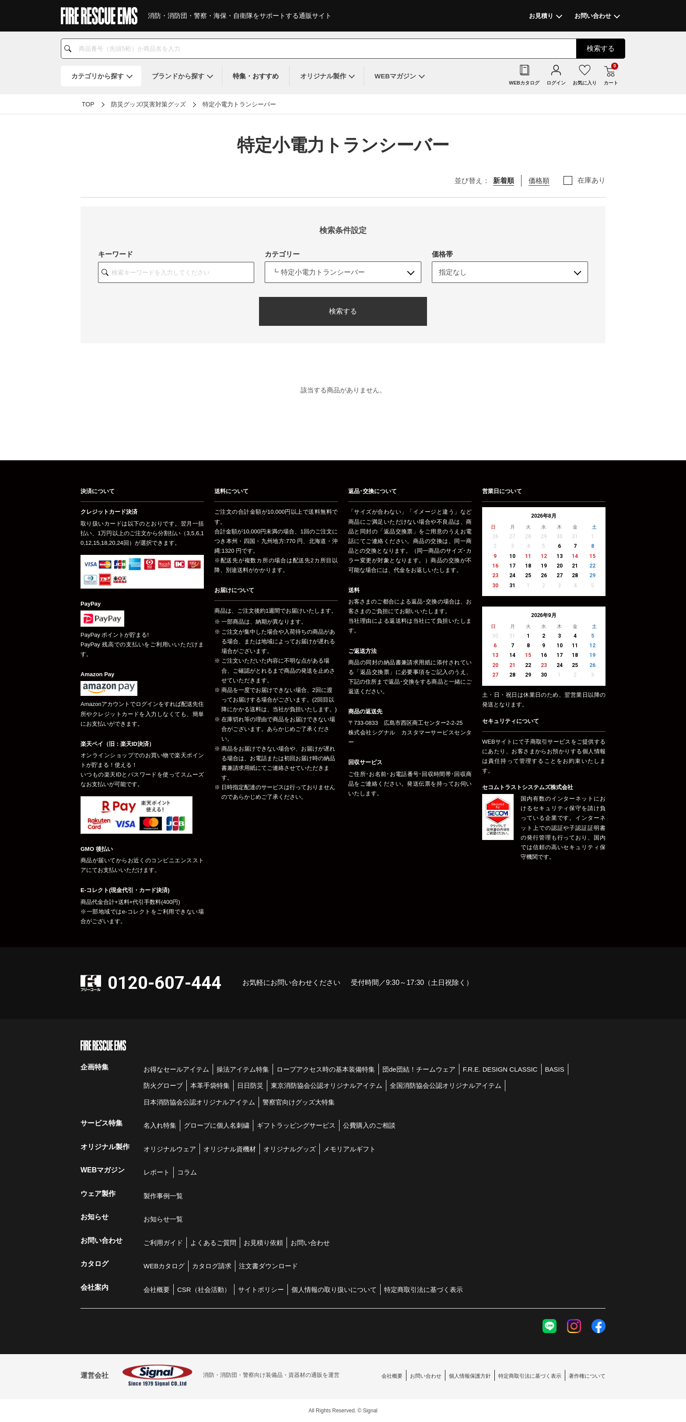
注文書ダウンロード (268, 1266)
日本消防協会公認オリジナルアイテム (199, 1102)
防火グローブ (163, 1085)
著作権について (587, 1376)
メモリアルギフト (349, 1149)
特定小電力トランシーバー (239, 104)
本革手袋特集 (210, 1085)
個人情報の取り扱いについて (334, 1289)
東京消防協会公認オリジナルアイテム (326, 1085)
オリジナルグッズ (289, 1149)
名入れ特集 (160, 1125)
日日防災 (250, 1085)
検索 (601, 48)
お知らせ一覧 (163, 1219)
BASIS (554, 1069)
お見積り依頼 (263, 1242)
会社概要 (157, 1289)
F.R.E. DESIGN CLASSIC (500, 1069)
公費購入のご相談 (369, 1125)
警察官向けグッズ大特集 (298, 1102)
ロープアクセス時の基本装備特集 (325, 1069)
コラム (187, 1172)
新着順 (503, 180)
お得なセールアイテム (176, 1069)
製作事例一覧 (163, 1196)
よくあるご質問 (213, 1242)
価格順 (539, 180)
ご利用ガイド (163, 1242)
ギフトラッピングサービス (296, 1125)
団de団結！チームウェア (418, 1069)
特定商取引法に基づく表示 (423, 1289)
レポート (157, 1172)
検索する (343, 311)
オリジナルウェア (170, 1149)
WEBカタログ (164, 1266)
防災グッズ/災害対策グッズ (148, 104)
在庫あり (592, 180)
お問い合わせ (310, 1242)
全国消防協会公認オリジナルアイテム (445, 1085)
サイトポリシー (261, 1289)
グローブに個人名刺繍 (216, 1125)
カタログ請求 (211, 1266)
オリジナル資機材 (229, 1149)
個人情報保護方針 (470, 1376)
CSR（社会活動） (204, 1289)
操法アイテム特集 (243, 1069)
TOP (88, 104)
